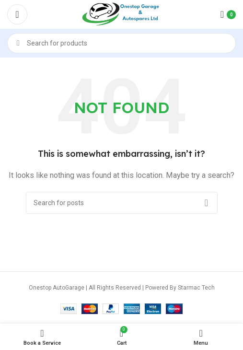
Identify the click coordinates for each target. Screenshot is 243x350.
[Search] (121, 43)
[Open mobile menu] (17, 14)
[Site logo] (121, 14)
